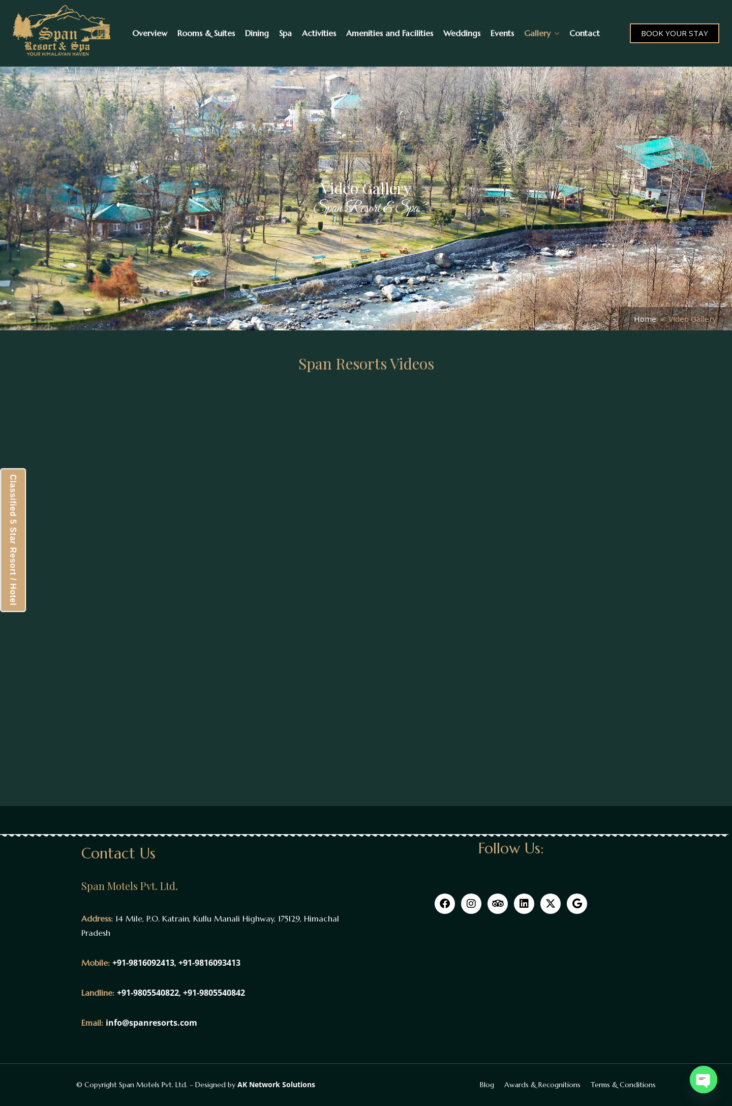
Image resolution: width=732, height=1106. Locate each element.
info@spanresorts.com (151, 1022)
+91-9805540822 (148, 992)
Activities (319, 33)
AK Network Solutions (276, 1084)
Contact (584, 33)
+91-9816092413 (143, 962)
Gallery (537, 33)
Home (645, 319)
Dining (257, 33)
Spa (285, 33)
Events (502, 33)
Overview (149, 33)
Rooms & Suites (206, 33)
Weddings (461, 33)
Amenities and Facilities (389, 33)
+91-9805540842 (214, 992)
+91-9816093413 (209, 962)
